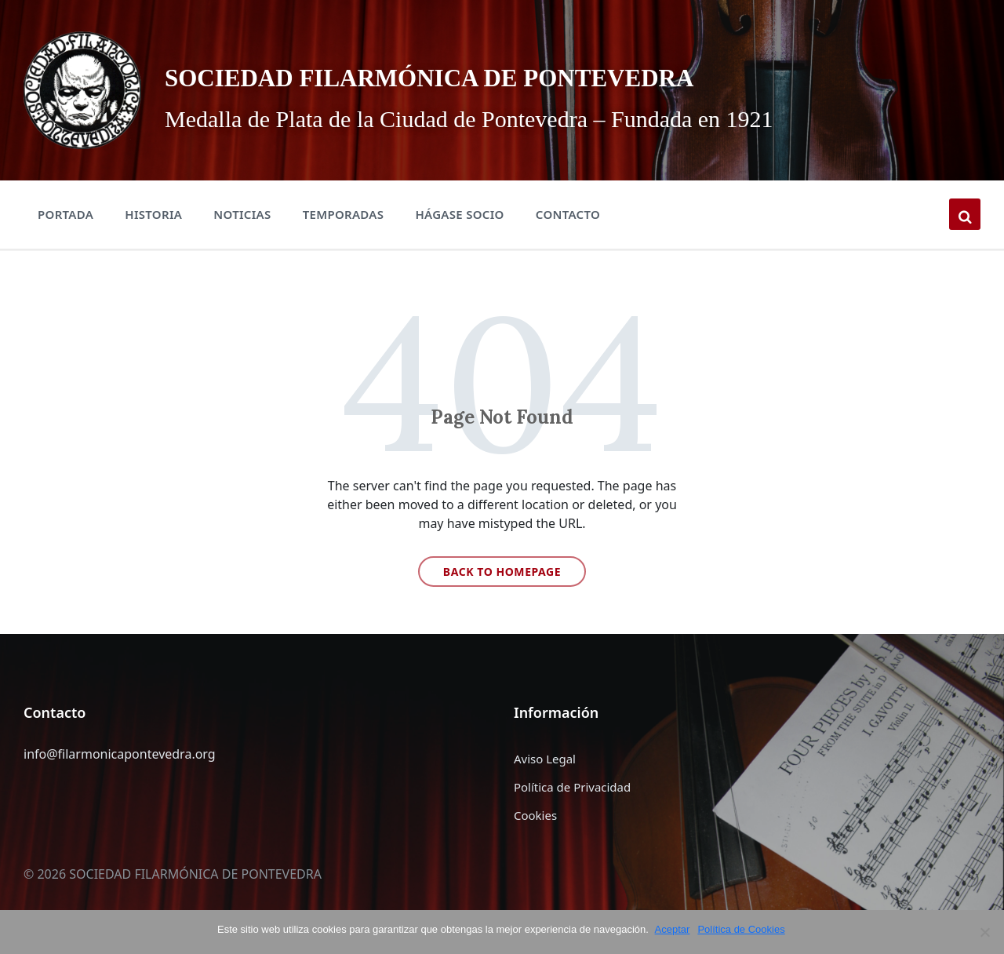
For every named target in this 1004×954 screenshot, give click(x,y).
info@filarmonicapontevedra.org (120, 754)
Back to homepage (502, 571)
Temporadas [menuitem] (343, 214)
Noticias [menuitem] (242, 214)
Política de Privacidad (572, 787)
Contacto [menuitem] (568, 214)
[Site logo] (82, 88)
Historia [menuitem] (153, 214)
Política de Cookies (743, 929)
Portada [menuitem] (65, 214)
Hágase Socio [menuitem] (459, 214)
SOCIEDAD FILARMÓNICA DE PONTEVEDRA (557, 73)
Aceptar (674, 929)
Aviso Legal (545, 758)
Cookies (535, 815)
